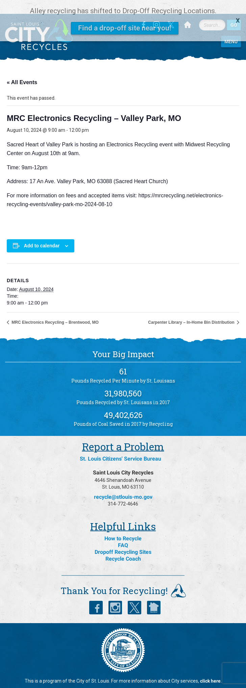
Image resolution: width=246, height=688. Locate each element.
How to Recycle (123, 527)
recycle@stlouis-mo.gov (123, 485)
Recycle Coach (123, 547)
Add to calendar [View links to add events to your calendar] (42, 234)
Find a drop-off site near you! (124, 28)
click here (210, 669)
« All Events (22, 71)
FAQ (123, 534)
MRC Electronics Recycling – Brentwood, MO (54, 311)
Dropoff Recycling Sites (123, 540)
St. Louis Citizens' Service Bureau (120, 447)
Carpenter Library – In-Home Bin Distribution (192, 311)
